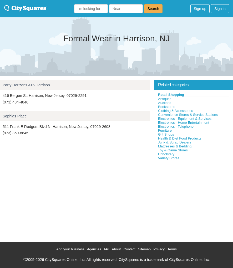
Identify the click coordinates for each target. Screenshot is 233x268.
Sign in (220, 9)
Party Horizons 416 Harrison (26, 85)
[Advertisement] (193, 200)
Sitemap (144, 249)
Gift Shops (166, 134)
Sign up (200, 9)
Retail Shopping (171, 95)
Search (153, 9)
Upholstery (166, 154)
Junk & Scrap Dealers (174, 142)
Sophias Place (15, 116)
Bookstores (166, 107)
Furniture (165, 130)
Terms (172, 249)
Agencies (94, 249)
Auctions (164, 103)
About (116, 249)
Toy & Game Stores (173, 150)
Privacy (159, 249)
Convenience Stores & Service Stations (188, 115)
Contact (129, 249)
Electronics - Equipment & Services (184, 119)
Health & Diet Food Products (179, 138)
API (106, 249)
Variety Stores (168, 158)
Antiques (164, 99)
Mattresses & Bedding (174, 146)
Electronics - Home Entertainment (183, 123)
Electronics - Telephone (176, 126)
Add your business (70, 249)
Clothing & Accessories (175, 111)
